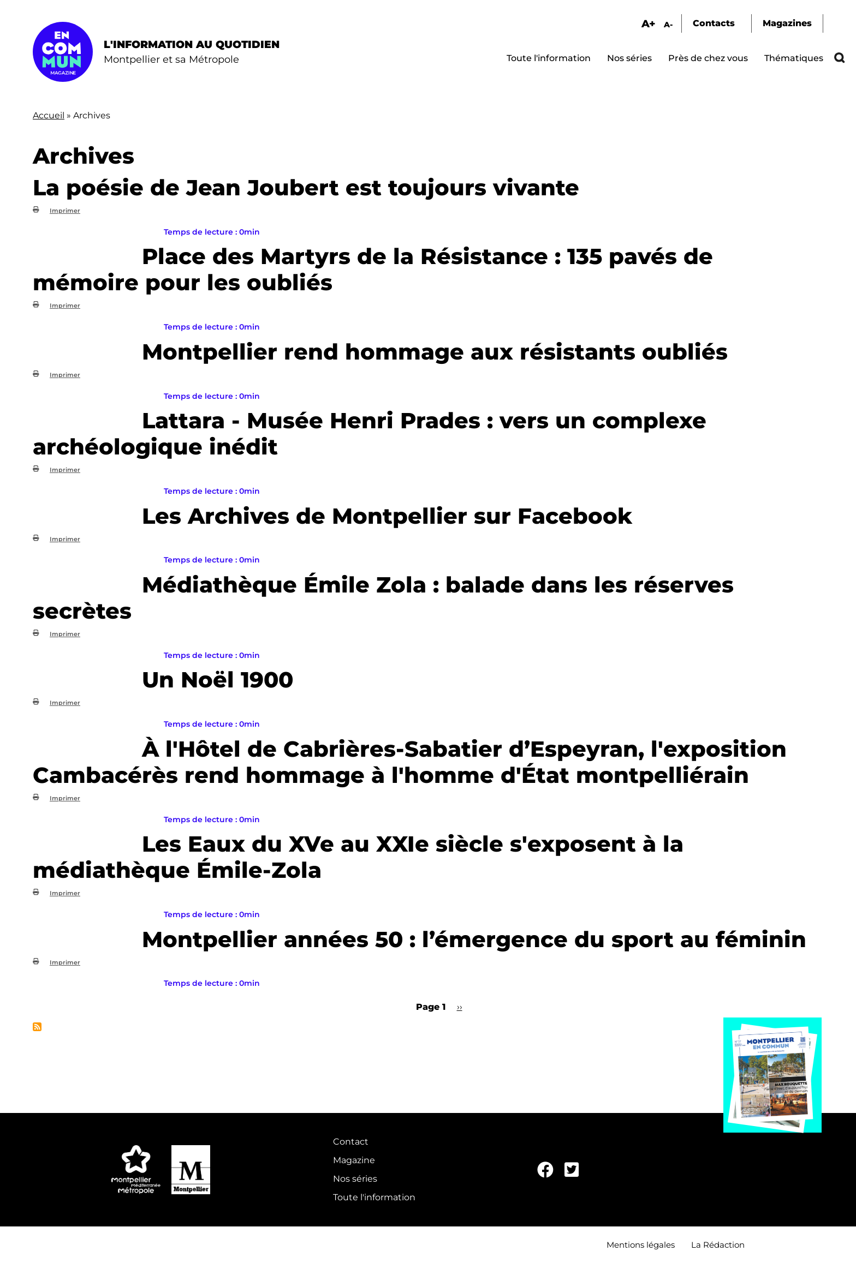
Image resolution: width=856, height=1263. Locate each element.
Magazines (787, 23)
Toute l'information (549, 58)
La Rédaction (718, 1245)
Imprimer (65, 210)
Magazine (354, 1160)
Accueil (48, 115)
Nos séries (629, 58)
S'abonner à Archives (37, 1026)
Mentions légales (641, 1245)
